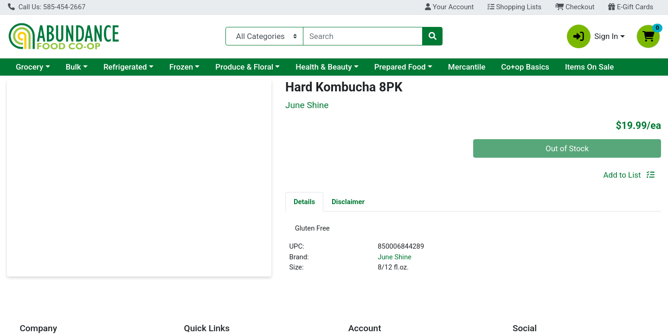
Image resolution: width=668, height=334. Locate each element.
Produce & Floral (244, 66)
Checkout (575, 7)
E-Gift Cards (630, 7)
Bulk (73, 66)
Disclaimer (348, 202)
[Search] (363, 36)
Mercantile (466, 66)
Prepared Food (400, 66)
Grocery (29, 66)
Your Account (449, 7)
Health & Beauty (323, 66)
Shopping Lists (514, 7)
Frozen (181, 66)
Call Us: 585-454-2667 (46, 7)
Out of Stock (567, 148)
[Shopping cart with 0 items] (648, 36)
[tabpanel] (473, 253)
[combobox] (363, 36)
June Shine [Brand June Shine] (394, 260)
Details (304, 202)
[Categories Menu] (264, 36)
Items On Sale (589, 66)
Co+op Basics (525, 66)
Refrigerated (125, 66)
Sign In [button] (592, 36)
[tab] (304, 201)
